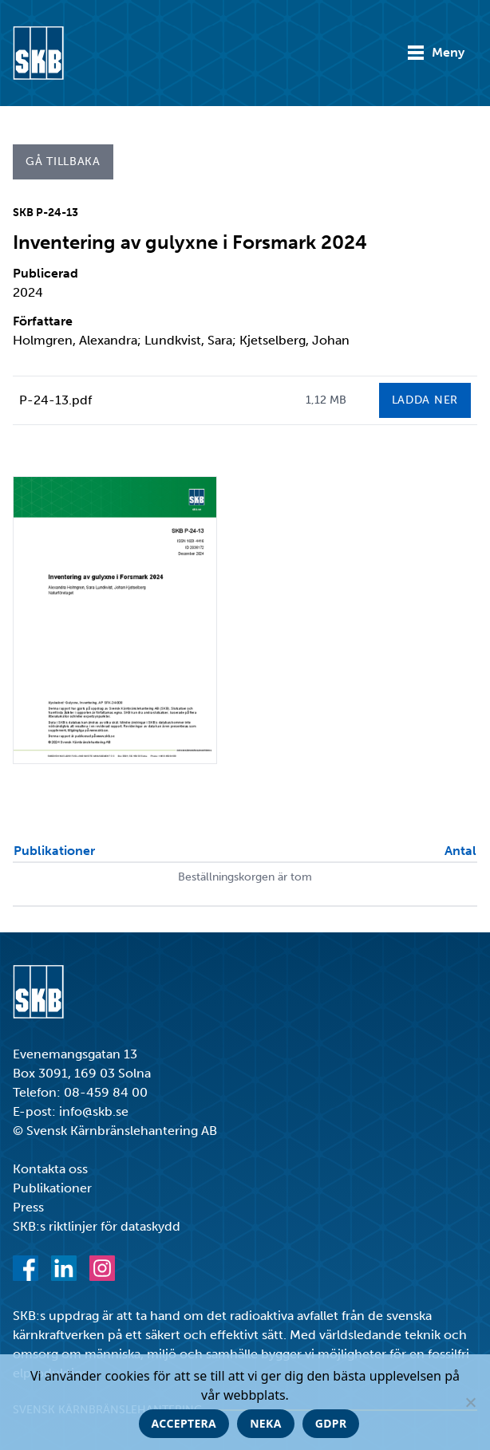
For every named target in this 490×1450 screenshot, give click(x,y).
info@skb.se (93, 1111)
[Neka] (470, 1402)
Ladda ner (425, 400)
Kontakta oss (50, 1168)
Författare (43, 321)
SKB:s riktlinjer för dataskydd (96, 1226)
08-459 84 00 (106, 1092)
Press (28, 1207)
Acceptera (184, 1423)
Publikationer (52, 1188)
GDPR (331, 1423)
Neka (266, 1423)
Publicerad (45, 273)
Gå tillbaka (63, 161)
